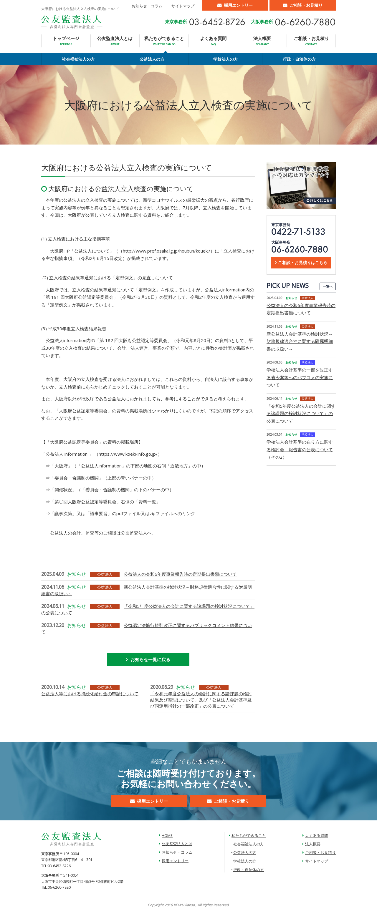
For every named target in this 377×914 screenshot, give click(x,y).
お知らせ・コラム (147, 6)
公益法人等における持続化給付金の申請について (89, 693)
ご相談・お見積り (306, 5)
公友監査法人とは (115, 40)
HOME (167, 835)
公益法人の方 (152, 59)
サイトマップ (182, 6)
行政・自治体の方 (299, 59)
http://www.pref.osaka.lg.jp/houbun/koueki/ (166, 251)
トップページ (66, 40)
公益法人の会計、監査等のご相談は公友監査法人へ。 (103, 533)
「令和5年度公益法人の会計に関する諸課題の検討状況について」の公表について (301, 413)
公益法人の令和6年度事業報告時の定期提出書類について (180, 574)
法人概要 (262, 40)
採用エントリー (238, 5)
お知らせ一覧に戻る (150, 659)
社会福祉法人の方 (78, 59)
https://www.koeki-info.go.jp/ (128, 454)
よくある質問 (213, 40)
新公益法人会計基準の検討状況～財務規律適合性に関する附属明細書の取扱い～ (300, 341)
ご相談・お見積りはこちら (303, 262)
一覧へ (328, 286)
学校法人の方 (225, 59)
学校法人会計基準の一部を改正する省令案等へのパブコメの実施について (300, 377)
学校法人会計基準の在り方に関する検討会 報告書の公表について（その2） (300, 449)
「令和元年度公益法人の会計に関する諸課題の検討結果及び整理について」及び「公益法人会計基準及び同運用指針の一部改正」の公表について (201, 700)
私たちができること (164, 40)
